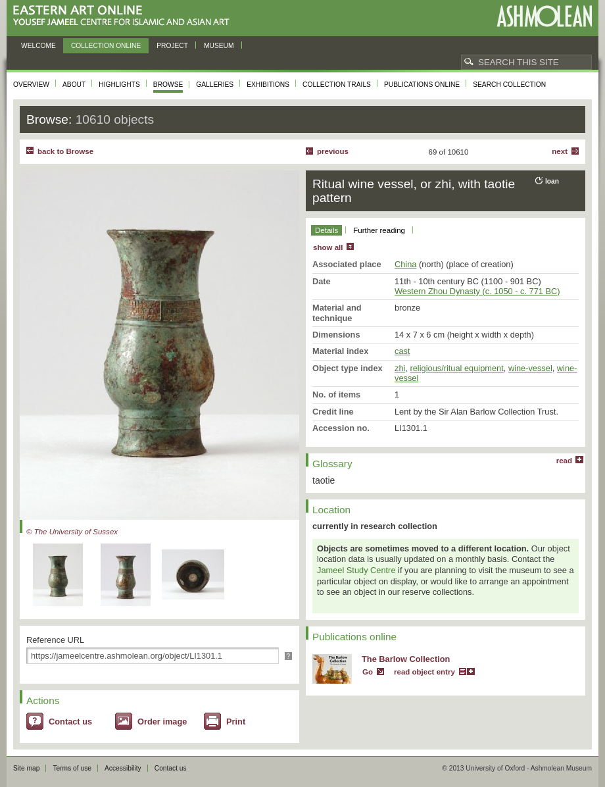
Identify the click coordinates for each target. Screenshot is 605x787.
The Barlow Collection (406, 659)
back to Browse (65, 151)
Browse (168, 84)
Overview (31, 84)
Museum (219, 45)
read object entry (424, 672)
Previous (333, 151)
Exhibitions (268, 84)
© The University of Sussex (72, 532)
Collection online (106, 45)
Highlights (119, 84)
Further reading (379, 230)
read (564, 461)
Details (326, 230)
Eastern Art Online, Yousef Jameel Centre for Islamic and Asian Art (124, 16)
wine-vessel (530, 368)
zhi (400, 368)
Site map (26, 768)
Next (560, 151)
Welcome (38, 45)
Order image (162, 721)
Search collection (509, 84)
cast (402, 351)
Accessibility (123, 768)
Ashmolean (544, 16)
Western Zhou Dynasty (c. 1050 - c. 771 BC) (477, 291)
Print (235, 721)
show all (328, 247)
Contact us (70, 721)
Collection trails (336, 84)
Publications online (422, 84)
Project (172, 45)
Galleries (214, 84)
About (73, 84)
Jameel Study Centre (356, 570)
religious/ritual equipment (456, 368)
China (405, 264)
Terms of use (72, 768)
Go (367, 672)
